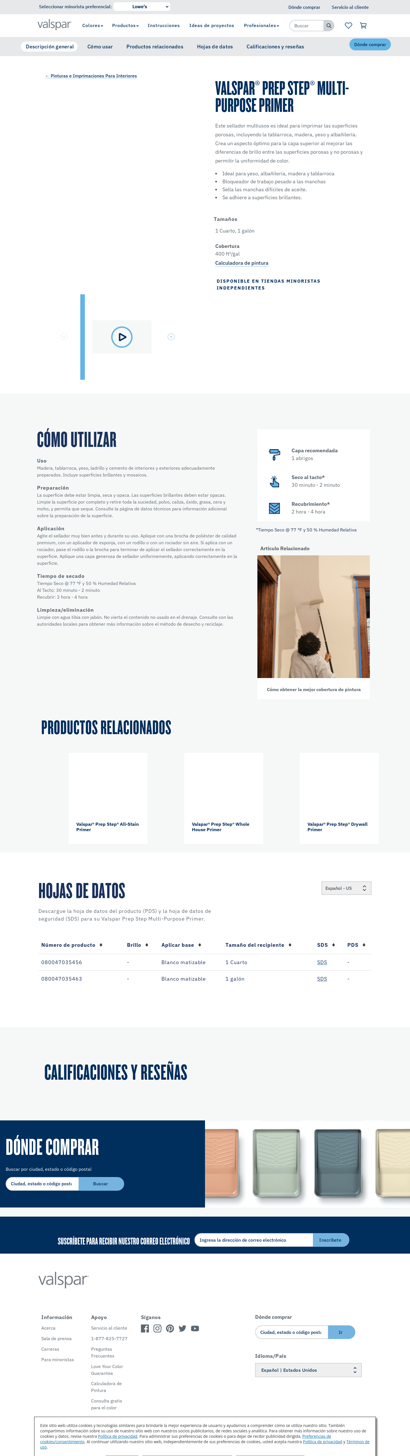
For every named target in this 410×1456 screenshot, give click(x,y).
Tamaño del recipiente (259, 944)
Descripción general (50, 46)
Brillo (137, 944)
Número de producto (71, 944)
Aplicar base (181, 944)
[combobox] (306, 25)
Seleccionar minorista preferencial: (75, 6)
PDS (356, 944)
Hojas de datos (215, 46)
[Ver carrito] (363, 26)
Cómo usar (100, 46)
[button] (171, 337)
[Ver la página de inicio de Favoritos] (348, 26)
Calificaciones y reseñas (275, 46)
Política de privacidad (117, 1436)
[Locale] (346, 888)
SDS (326, 944)
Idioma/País (270, 1356)
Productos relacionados (154, 46)
